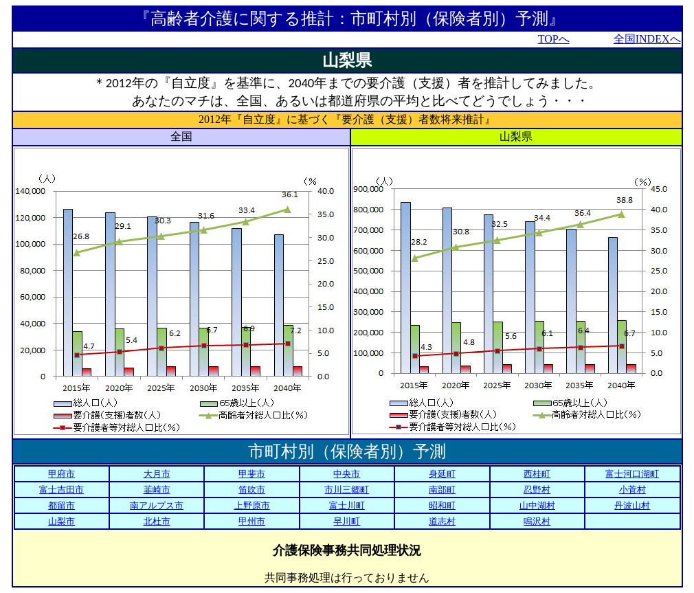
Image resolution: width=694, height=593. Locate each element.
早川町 (346, 521)
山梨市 (61, 521)
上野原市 (252, 505)
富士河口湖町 (632, 474)
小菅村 (632, 489)
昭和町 (442, 505)
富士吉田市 (61, 489)
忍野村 (537, 489)
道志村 (442, 521)
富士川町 (347, 505)
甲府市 (61, 474)
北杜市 (157, 521)
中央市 (346, 474)
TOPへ (554, 39)
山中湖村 (537, 505)
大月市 (157, 474)
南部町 (442, 489)
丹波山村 (632, 505)
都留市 (61, 505)
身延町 (442, 474)
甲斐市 (251, 474)
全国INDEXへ (647, 39)
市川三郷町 (346, 489)
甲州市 (251, 521)
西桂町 (537, 474)
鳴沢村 (537, 521)
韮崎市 (157, 489)
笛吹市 (251, 489)
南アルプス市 (156, 505)
